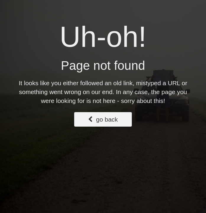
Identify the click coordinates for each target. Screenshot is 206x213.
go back (103, 119)
